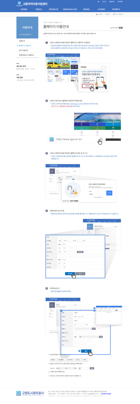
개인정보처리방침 (106, 393)
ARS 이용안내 (23, 50)
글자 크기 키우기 (120, 28)
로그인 (104, 1)
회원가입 (111, 1)
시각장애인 (101, 9)
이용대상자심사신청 (70, 9)
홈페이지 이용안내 (118, 14)
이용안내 (38, 9)
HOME (100, 14)
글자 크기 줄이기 (122, 28)
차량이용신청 (53, 9)
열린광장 (86, 9)
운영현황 (24, 9)
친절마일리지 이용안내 (26, 55)
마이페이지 (116, 9)
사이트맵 (120, 1)
